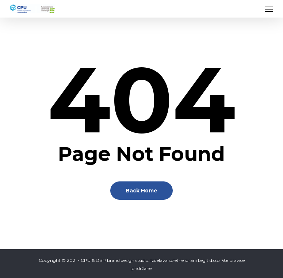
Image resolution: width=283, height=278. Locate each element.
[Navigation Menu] (269, 8)
